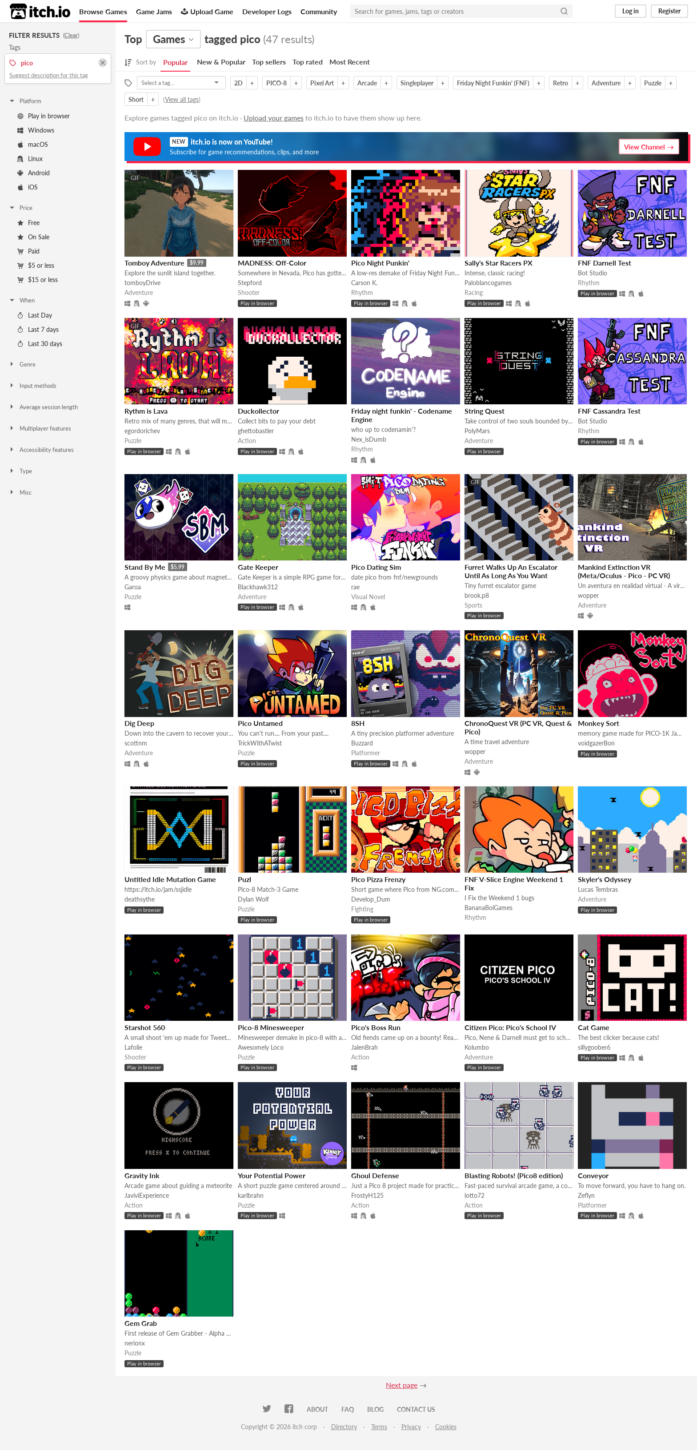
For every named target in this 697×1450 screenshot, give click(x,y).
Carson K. (364, 282)
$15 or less (37, 279)
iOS (27, 187)
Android (33, 173)
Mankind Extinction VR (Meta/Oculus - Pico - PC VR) (624, 571)
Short (136, 99)
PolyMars (477, 431)
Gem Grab (140, 1323)
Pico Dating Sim (376, 567)
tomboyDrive (142, 282)
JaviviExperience (146, 1195)
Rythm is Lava (146, 411)
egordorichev (142, 431)
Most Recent (349, 61)
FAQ (347, 1409)
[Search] (564, 11)
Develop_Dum (370, 899)
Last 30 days (39, 343)
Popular (175, 62)
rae (355, 587)
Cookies (446, 1426)
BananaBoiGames (489, 907)
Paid (28, 251)
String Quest (485, 411)
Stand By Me (144, 567)
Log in (630, 11)
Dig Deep (139, 723)
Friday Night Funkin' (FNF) (493, 83)
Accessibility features (41, 449)
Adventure (606, 83)
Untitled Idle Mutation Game (170, 879)
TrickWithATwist (260, 743)
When (21, 300)
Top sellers (269, 61)
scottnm (135, 743)
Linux (30, 158)
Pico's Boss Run (376, 1027)
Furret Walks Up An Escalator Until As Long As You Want (511, 571)
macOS (32, 144)
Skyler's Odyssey (604, 879)
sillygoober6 (594, 1047)
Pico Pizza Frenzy (378, 879)
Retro (560, 83)
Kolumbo (477, 1047)
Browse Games (103, 11)
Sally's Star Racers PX (499, 262)
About (317, 1409)
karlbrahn (251, 1195)
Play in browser (43, 116)
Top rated (307, 61)
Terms (379, 1426)
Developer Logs (267, 11)
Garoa (132, 587)
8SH (358, 723)
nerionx (134, 1343)
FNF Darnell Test (604, 262)
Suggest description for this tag (48, 75)
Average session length (43, 407)
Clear (71, 35)
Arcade (367, 83)
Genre (22, 364)
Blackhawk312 (258, 587)
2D (238, 83)
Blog (375, 1409)
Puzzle (652, 83)
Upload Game (207, 11)
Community (318, 11)
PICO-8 (276, 83)
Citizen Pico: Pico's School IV (510, 1027)
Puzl (244, 879)
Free (28, 222)
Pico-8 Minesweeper (271, 1027)
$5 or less (35, 265)
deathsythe (139, 899)
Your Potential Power (271, 1175)
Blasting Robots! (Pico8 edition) (514, 1175)
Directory (344, 1426)
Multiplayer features (39, 428)
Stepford (250, 282)
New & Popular (221, 61)
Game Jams (154, 11)
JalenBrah (364, 1047)
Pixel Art (322, 83)
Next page (401, 1385)
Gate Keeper (258, 567)
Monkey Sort (598, 723)
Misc (20, 492)
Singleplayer (417, 83)
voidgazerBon (596, 743)
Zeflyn (586, 1195)
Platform (24, 101)
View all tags (182, 99)
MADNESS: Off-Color (272, 262)
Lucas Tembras (598, 889)
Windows (35, 130)
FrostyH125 (367, 1195)
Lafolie (133, 1047)
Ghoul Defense (375, 1175)
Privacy (411, 1426)
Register (669, 11)
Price (20, 207)
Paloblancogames (488, 282)
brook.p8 (477, 595)
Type (20, 471)
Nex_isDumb (368, 439)
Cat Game (593, 1027)
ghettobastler (256, 431)
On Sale (33, 237)
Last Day (34, 315)
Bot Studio (592, 273)
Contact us (416, 1409)
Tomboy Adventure (154, 262)
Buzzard (362, 743)
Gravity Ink (142, 1175)
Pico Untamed (260, 723)
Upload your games (274, 117)
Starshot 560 (144, 1027)
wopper (588, 595)
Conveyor (593, 1175)
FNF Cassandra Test (609, 411)
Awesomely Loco (261, 1047)
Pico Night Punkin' (380, 262)
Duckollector (258, 411)
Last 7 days (38, 329)
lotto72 (475, 1195)
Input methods (32, 385)
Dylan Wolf (253, 899)
